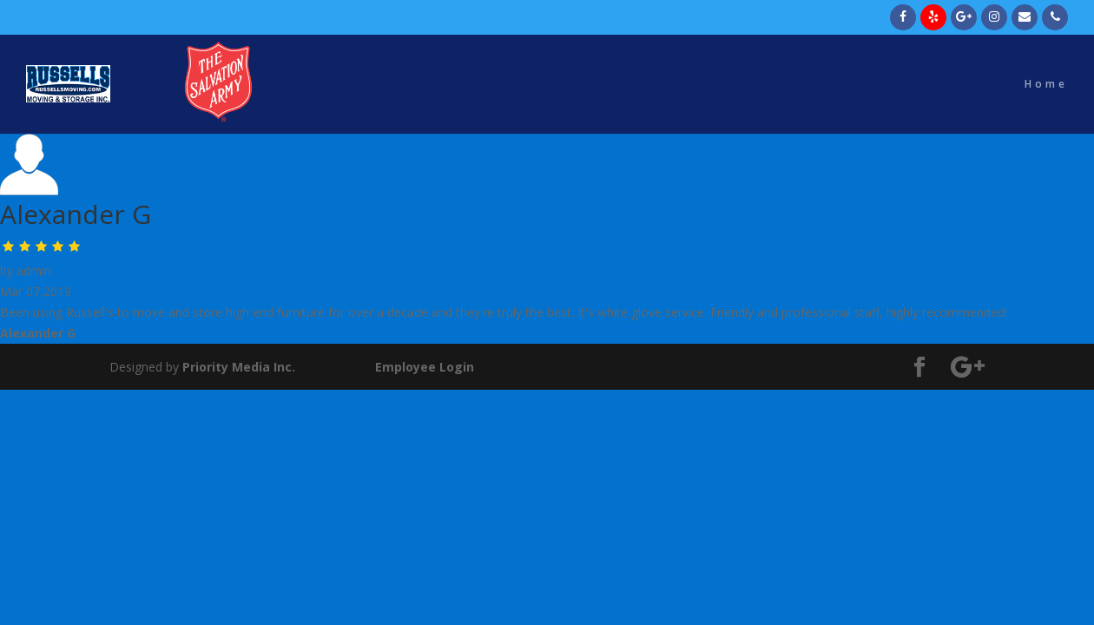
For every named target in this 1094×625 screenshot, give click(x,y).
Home (1046, 84)
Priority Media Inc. (237, 367)
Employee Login (424, 367)
